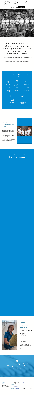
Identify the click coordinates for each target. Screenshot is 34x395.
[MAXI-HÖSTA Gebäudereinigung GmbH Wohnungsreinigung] (16, 205)
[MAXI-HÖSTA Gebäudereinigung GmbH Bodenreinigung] (16, 235)
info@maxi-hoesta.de (17, 388)
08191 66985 (16, 386)
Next (30, 131)
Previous (18, 131)
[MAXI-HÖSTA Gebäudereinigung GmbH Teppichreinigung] (17, 174)
